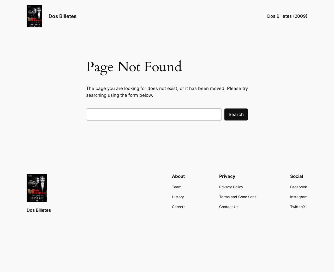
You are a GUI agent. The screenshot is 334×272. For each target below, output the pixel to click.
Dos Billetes (62, 16)
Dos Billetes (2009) (287, 16)
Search (236, 114)
